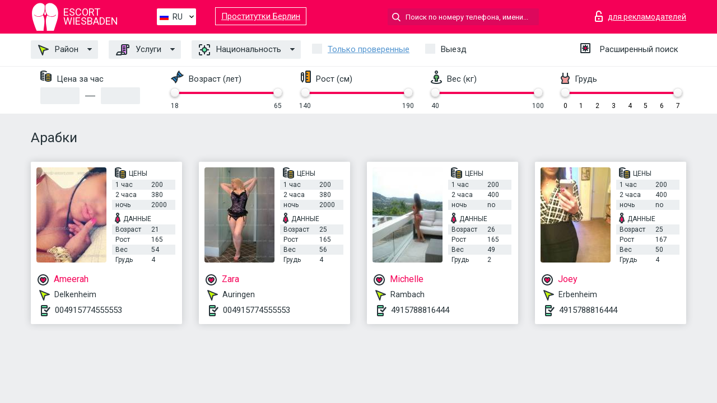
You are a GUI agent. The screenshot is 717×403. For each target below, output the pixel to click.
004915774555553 (88, 310)
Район (58, 49)
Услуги (138, 49)
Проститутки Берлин (260, 16)
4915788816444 (420, 310)
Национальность (240, 49)
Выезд (454, 49)
